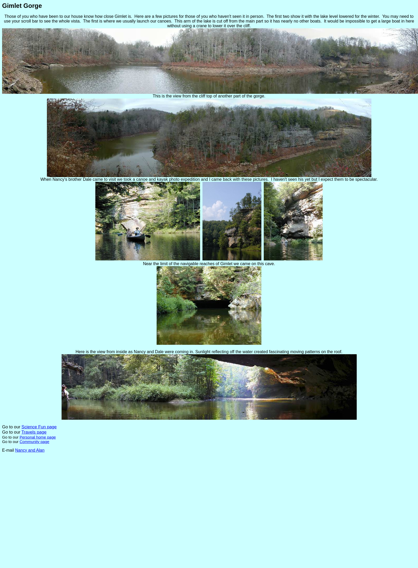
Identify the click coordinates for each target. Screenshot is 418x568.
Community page (34, 441)
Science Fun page (39, 426)
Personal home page (38, 437)
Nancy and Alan (30, 450)
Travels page (34, 432)
